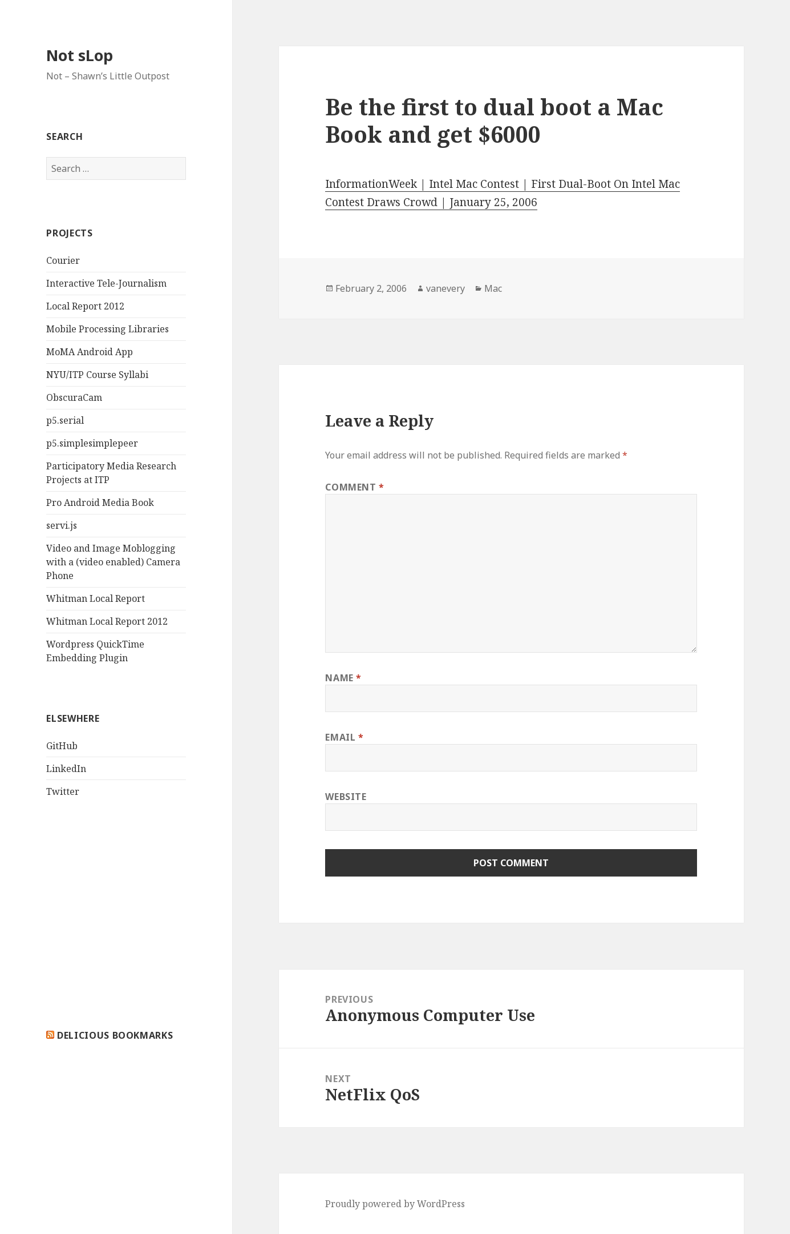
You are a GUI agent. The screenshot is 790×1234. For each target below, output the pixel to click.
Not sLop (79, 55)
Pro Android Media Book (100, 502)
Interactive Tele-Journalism (106, 283)
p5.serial (65, 420)
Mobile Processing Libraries (107, 329)
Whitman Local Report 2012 (107, 621)
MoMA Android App (89, 351)
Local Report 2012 (85, 306)
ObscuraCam (74, 397)
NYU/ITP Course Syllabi (97, 374)
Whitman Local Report (95, 598)
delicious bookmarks (115, 1035)
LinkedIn (66, 768)
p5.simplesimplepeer (92, 443)
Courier (63, 260)
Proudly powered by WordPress (395, 1203)
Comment (354, 487)
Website (345, 796)
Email (344, 737)
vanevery (445, 288)
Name (343, 678)
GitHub (62, 745)
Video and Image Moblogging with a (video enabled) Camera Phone (113, 562)
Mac (493, 288)
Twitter (62, 791)
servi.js (61, 525)
